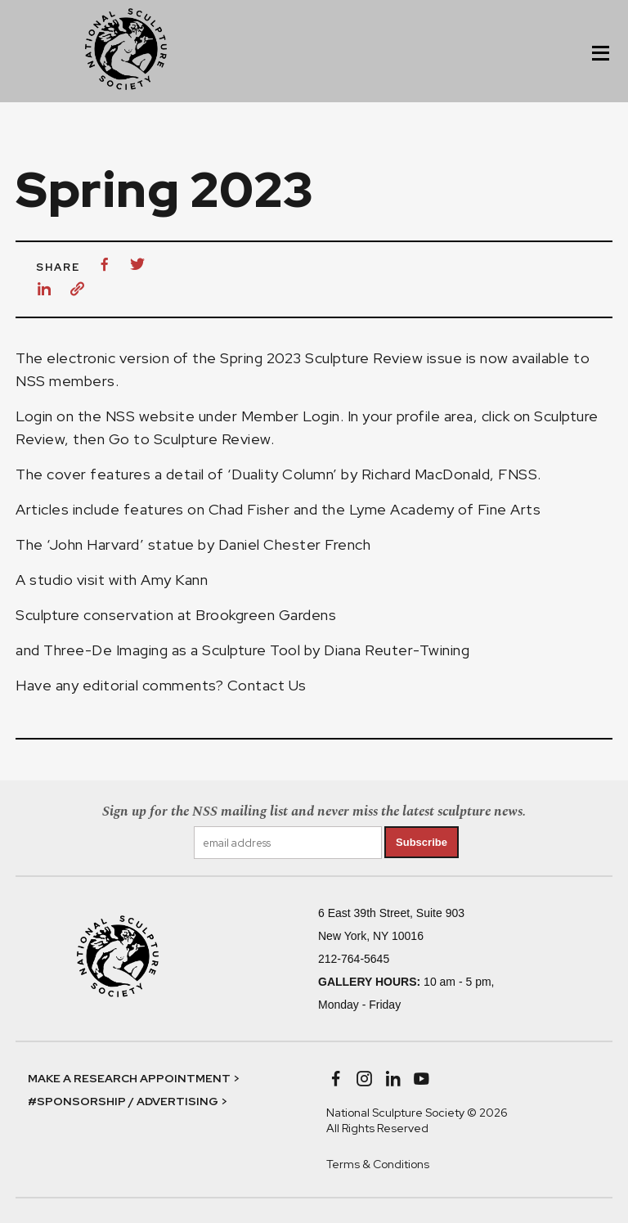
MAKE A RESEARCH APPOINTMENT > (134, 1078)
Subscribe (421, 842)
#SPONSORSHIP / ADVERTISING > (127, 1101)
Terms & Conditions (377, 1164)
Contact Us (267, 685)
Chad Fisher (249, 509)
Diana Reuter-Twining (396, 650)
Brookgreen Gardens (265, 614)
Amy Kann (176, 579)
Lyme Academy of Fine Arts (445, 509)
